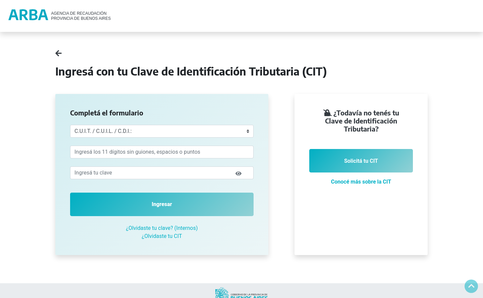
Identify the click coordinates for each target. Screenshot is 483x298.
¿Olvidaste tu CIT (162, 236)
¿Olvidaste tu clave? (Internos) (162, 228)
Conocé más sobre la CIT (361, 182)
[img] (238, 173)
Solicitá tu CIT (361, 161)
